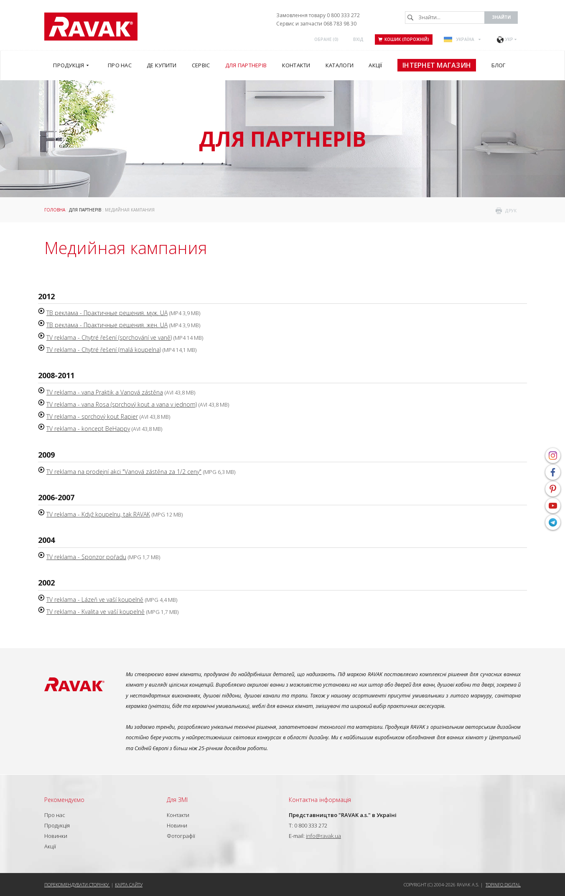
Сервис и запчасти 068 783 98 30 (316, 23)
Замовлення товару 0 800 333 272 (318, 15)
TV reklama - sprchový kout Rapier (92, 416)
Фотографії (181, 836)
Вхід (358, 39)
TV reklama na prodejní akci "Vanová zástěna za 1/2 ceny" (123, 472)
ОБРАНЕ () (326, 39)
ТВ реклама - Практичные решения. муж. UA (107, 313)
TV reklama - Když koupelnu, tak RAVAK (98, 514)
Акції (50, 846)
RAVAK (90, 27)
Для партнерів (85, 210)
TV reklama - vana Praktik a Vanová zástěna (104, 392)
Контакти (178, 815)
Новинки (55, 836)
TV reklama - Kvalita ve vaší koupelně (95, 612)
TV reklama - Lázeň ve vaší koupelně (94, 599)
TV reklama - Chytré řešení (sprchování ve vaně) (109, 337)
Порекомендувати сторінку (77, 884)
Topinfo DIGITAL (503, 884)
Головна (54, 210)
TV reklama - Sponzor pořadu (86, 557)
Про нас (54, 815)
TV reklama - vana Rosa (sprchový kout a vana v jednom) (121, 404)
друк (511, 211)
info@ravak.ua (323, 836)
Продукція (57, 825)
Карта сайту (129, 884)
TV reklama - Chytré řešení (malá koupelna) (103, 350)
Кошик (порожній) (403, 39)
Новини (177, 825)
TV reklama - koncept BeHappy (88, 429)
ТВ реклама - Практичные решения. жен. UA (107, 325)
